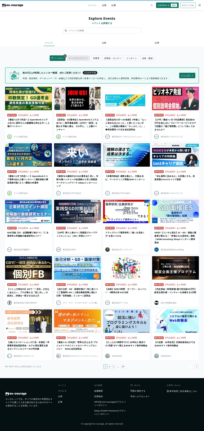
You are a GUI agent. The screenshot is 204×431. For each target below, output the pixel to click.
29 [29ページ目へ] (123, 366)
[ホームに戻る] (12, 6)
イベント (92, 5)
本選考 (96, 58)
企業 (104, 5)
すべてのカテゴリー (78, 58)
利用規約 (98, 396)
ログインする (188, 5)
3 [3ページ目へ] (113, 366)
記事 (113, 5)
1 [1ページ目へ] (105, 366)
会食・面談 (147, 58)
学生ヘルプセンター (140, 396)
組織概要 (98, 390)
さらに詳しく (187, 75)
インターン (131, 58)
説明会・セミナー (112, 58)
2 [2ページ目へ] (109, 366)
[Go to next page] (196, 366)
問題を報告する (137, 390)
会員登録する (167, 5)
